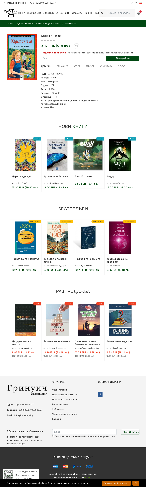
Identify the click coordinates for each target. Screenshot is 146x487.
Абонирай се (131, 432)
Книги (21, 13)
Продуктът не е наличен (54, 52)
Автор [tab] (77, 66)
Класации (77, 13)
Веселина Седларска (58, 266)
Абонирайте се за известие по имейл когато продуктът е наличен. (101, 52)
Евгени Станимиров (57, 348)
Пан (52, 107)
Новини (89, 13)
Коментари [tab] (106, 66)
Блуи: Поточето (84, 176)
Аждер (110, 176)
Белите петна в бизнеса (56, 341)
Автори (64, 13)
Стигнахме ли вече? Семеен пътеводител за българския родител (88, 343)
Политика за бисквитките (64, 394)
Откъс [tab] (121, 66)
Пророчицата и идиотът (25, 258)
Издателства (50, 13)
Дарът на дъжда (21, 176)
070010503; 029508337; (43, 3)
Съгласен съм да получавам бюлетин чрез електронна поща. (84, 436)
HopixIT (88, 477)
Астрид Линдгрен (57, 104)
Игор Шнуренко (56, 183)
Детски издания (61, 100)
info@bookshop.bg (15, 3)
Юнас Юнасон (24, 266)
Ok (136, 483)
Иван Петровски (119, 348)
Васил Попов (118, 183)
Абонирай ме (123, 58)
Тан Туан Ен (23, 183)
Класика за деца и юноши (84, 100)
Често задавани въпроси (64, 414)
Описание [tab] (62, 66)
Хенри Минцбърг (25, 348)
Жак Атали (116, 266)
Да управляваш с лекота (21, 343)
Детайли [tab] (46, 66)
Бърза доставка (60, 404)
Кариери (56, 419)
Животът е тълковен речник (55, 260)
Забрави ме (58, 409)
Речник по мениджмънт (120, 341)
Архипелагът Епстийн (55, 176)
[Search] (120, 12)
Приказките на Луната (87, 258)
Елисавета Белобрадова (92, 348)
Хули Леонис (86, 266)
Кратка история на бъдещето (117, 260)
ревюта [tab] (90, 66)
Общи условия (59, 390)
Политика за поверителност (66, 399)
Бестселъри (34, 13)
